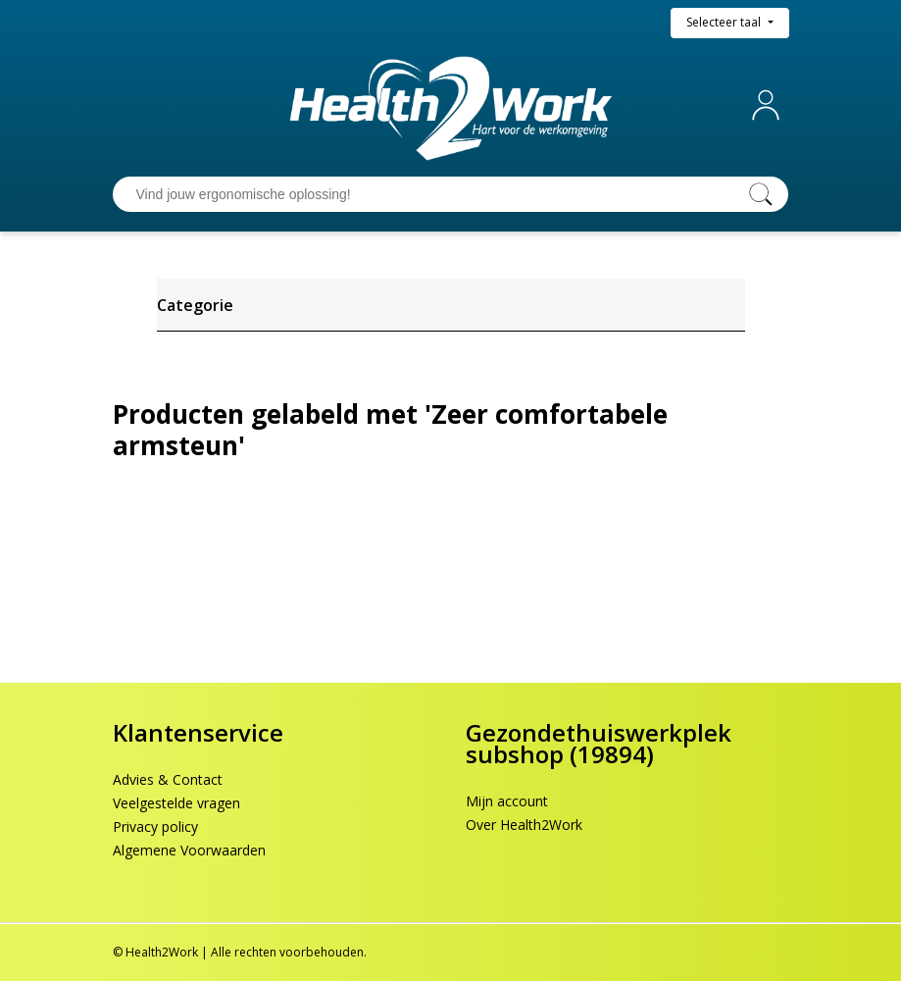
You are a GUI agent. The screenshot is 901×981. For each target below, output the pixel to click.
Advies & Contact (168, 779)
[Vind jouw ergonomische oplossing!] (431, 194)
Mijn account (769, 105)
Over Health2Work (524, 824)
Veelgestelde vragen (176, 803)
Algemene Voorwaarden (189, 850)
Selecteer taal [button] (725, 22)
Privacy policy (155, 826)
